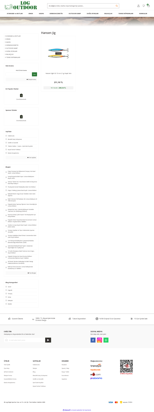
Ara (34, 74)
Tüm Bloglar (32, 273)
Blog (34, 372)
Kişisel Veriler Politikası (40, 386)
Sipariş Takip (66, 368)
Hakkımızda (36, 365)
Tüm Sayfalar (31, 157)
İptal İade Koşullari (39, 383)
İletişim (35, 368)
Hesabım (64, 365)
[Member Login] (138, 5)
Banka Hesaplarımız (10, 383)
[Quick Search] (18, 74)
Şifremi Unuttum (9, 372)
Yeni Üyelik (7, 365)
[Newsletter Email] (27, 340)
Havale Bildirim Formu (11, 379)
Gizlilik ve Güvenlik (39, 379)
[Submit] (48, 340)
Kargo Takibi (66, 372)
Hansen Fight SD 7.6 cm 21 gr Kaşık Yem (58, 73)
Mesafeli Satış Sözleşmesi (41, 376)
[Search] (83, 5)
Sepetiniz (65, 379)
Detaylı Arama (31, 79)
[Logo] (21, 5)
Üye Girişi (7, 368)
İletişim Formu (8, 376)
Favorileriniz (66, 376)
